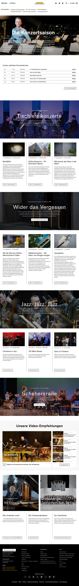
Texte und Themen (25, 566)
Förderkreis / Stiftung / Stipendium (66, 555)
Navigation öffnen (77, 3)
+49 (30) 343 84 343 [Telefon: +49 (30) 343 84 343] (10, 567)
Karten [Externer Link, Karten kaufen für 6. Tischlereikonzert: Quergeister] (74, 69)
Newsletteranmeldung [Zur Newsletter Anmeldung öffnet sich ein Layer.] (9, 550)
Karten (41, 551)
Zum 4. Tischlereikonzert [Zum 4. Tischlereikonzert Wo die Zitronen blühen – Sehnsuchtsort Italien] (9, 282)
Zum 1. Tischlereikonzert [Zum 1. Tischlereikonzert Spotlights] (9, 184)
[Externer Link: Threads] (37, 577)
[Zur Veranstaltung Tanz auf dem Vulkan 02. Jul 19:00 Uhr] (24, 72)
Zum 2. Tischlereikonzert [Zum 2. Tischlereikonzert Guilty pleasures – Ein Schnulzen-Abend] (35, 184)
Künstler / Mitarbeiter (26, 555)
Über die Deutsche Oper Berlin (65, 557)
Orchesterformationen (16, 11)
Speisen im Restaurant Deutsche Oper (48, 563)
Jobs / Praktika (62, 563)
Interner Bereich (62, 566)
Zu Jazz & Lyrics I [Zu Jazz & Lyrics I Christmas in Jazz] (8, 370)
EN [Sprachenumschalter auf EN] (68, 3)
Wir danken (14, 581)
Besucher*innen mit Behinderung (47, 557)
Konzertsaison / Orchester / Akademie (30, 561)
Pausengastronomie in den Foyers (47, 561)
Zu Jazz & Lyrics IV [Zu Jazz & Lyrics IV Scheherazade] (39, 404)
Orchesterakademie (42, 9)
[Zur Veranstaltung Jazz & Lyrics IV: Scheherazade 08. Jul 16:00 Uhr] (26, 79)
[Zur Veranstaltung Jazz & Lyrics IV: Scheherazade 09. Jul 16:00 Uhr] (26, 82)
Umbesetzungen (62, 551)
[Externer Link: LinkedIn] (49, 577)
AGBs (19, 581)
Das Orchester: (5, 9)
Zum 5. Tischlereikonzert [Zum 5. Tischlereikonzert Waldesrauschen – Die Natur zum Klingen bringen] (35, 282)
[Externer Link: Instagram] (29, 577)
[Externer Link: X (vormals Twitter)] (45, 577)
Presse (60, 561)
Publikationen (24, 570)
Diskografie (24, 568)
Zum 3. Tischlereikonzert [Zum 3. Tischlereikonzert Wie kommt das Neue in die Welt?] (61, 184)
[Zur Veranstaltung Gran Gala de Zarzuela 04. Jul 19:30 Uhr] (24, 75)
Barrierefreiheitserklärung (52, 581)
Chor (23, 563)
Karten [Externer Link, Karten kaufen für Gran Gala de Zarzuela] (74, 75)
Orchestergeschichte (43, 11)
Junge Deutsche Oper (26, 557)
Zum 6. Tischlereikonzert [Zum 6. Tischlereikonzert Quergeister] (61, 282)
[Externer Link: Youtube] (33, 577)
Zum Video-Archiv (64, 464)
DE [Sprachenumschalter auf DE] (66, 3)
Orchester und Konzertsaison (18, 9)
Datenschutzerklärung (32, 581)
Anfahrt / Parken (43, 559)
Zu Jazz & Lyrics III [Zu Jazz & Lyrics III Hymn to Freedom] (59, 370)
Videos (23, 564)
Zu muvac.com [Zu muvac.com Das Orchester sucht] (7, 537)
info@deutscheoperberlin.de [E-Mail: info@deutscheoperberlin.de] (11, 570)
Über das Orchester (31, 9)
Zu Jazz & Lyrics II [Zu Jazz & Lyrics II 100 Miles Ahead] (34, 370)
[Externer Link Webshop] (12, 3)
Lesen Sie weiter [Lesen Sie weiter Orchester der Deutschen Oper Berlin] (47, 508)
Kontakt (61, 564)
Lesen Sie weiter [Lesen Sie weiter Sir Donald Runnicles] (9, 508)
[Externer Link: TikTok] (41, 577)
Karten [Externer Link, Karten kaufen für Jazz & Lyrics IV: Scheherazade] (74, 78)
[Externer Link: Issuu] (54, 577)
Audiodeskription (43, 555)
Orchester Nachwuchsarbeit (29, 11)
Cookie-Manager (63, 581)
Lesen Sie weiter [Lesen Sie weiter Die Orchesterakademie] (33, 537)
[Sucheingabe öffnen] (72, 3)
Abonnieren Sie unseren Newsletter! (66, 553)
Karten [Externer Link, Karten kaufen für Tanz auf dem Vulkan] (74, 72)
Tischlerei (24, 559)
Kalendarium (24, 551)
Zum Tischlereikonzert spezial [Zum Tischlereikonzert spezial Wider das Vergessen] (40, 219)
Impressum (41, 581)
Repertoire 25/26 (25, 553)
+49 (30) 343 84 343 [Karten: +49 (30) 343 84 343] (10, 568)
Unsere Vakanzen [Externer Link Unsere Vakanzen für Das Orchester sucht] (17, 537)
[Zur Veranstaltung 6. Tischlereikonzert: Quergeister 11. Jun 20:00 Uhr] (27, 69)
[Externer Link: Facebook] (25, 577)
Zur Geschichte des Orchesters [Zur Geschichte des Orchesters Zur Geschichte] (62, 537)
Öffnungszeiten (43, 553)
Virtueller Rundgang (63, 559)
